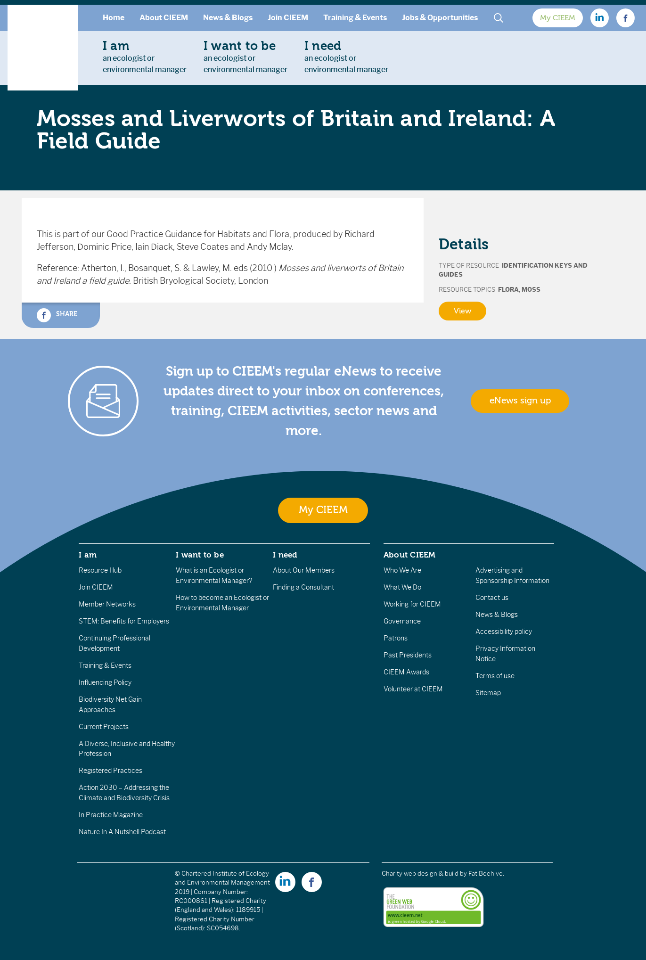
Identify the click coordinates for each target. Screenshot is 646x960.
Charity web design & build (420, 873)
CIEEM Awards (406, 672)
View (462, 311)
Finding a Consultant (303, 587)
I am (88, 554)
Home (113, 17)
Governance (402, 621)
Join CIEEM (288, 17)
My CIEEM (557, 18)
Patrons (396, 638)
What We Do (402, 587)
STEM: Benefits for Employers (124, 621)
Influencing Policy (105, 682)
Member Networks (107, 604)
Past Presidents (408, 655)
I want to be (200, 554)
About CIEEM (163, 17)
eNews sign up (520, 400)
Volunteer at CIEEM (413, 689)
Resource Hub (100, 570)
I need (285, 554)
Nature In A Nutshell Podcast (122, 832)
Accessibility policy (503, 631)
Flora (508, 289)
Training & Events (355, 17)
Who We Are (402, 570)
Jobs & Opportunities (440, 17)
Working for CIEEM (412, 604)
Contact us (491, 597)
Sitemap (488, 693)
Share (57, 315)
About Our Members (304, 570)
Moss (531, 289)
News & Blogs (228, 17)
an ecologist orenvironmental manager (145, 56)
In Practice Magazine (111, 815)
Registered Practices (110, 770)
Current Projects (104, 726)
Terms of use (495, 676)
